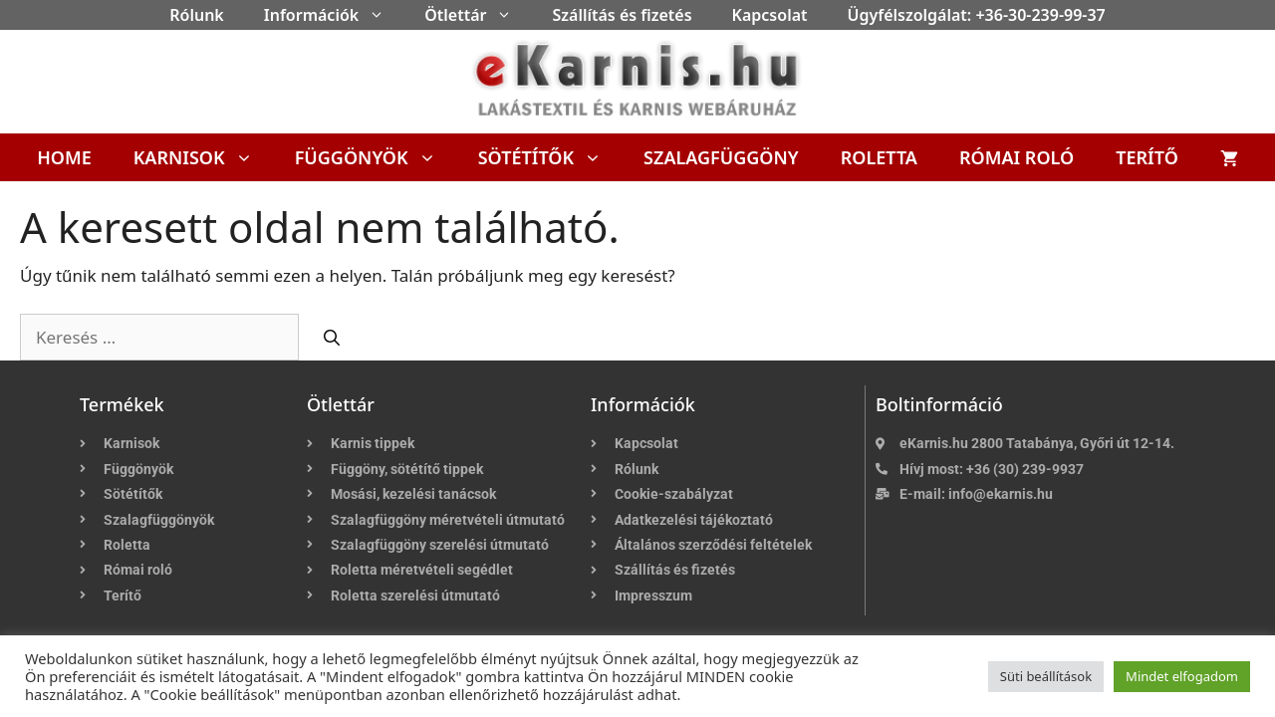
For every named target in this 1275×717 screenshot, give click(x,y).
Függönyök (376, 157)
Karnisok (203, 157)
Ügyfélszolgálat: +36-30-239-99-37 (977, 15)
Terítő (1147, 157)
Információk (334, 15)
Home (64, 157)
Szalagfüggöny (721, 157)
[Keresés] (332, 337)
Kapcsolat (770, 15)
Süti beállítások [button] (1046, 676)
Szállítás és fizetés (621, 15)
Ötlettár (478, 15)
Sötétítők (550, 157)
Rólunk (196, 15)
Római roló (1016, 157)
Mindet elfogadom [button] (1182, 676)
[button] (381, 15)
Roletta (879, 157)
